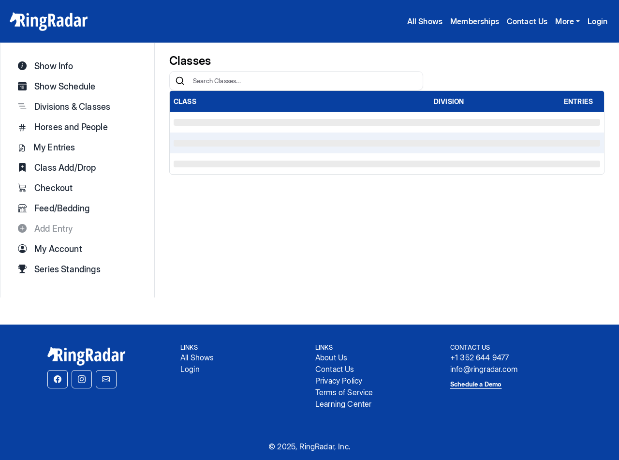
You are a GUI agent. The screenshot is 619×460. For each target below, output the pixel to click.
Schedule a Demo (475, 384)
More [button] (564, 21)
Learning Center (343, 404)
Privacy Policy (338, 381)
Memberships (474, 21)
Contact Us (527, 21)
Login (597, 21)
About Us (331, 357)
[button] (57, 379)
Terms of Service (344, 392)
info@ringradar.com (483, 369)
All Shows (424, 21)
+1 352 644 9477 (479, 357)
